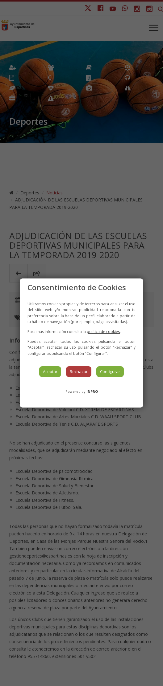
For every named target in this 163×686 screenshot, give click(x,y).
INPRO (92, 391)
